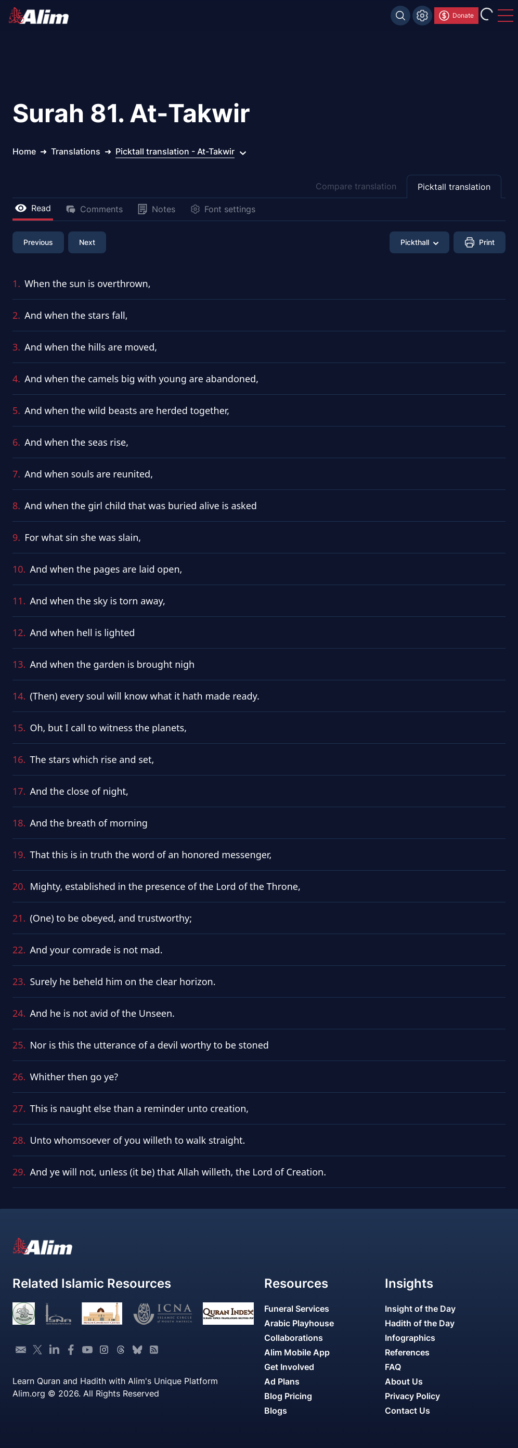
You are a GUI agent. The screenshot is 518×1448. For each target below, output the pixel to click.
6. (16, 442)
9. (16, 537)
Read (33, 208)
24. (18, 1013)
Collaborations (293, 1338)
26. (18, 1076)
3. (16, 347)
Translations (75, 151)
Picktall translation (454, 187)
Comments (94, 209)
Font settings (222, 209)
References (407, 1352)
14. (18, 696)
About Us (404, 1381)
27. (18, 1108)
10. (18, 569)
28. (18, 1140)
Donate (456, 15)
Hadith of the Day (420, 1323)
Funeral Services (296, 1308)
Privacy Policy (412, 1396)
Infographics (410, 1338)
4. (16, 378)
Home (24, 151)
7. (16, 474)
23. (18, 981)
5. (16, 410)
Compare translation (356, 186)
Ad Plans (282, 1381)
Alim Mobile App (297, 1352)
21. (18, 918)
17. (18, 791)
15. (18, 727)
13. (18, 664)
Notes (156, 209)
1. (16, 283)
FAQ (393, 1367)
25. (18, 1045)
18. (18, 823)
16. (18, 759)
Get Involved (289, 1367)
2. (16, 315)
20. (18, 886)
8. (16, 505)
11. (18, 600)
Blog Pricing (288, 1396)
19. (18, 854)
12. (18, 632)
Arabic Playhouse (299, 1323)
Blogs (275, 1410)
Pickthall (419, 242)
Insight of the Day (420, 1308)
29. (18, 1172)
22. (18, 949)
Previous (38, 242)
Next (87, 242)
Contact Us (407, 1410)
